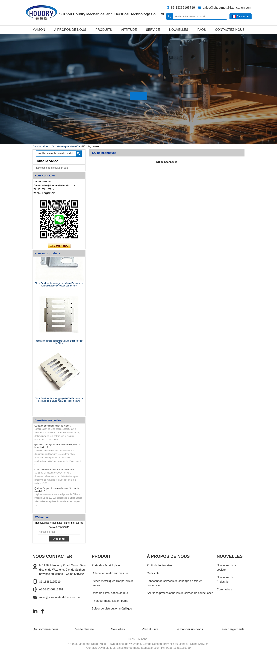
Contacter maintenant (59, 246)
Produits (103, 29)
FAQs (201, 29)
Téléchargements (232, 629)
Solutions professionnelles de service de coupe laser (180, 592)
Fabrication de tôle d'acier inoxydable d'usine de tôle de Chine (59, 342)
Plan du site (150, 629)
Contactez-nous (229, 29)
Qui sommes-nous (45, 629)
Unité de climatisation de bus (110, 592)
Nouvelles (178, 29)
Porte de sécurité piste (106, 565)
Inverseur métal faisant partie (110, 600)
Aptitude (129, 29)
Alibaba (142, 639)
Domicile (37, 146)
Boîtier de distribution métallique (112, 608)
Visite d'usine (84, 629)
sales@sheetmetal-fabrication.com (227, 7)
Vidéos (46, 146)
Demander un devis (189, 629)
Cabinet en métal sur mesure (110, 573)
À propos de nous (70, 29)
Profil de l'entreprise (159, 565)
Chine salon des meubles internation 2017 (54, 469)
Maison (39, 29)
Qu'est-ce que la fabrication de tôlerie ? (52, 426)
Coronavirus (224, 589)
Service (153, 29)
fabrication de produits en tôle (66, 146)
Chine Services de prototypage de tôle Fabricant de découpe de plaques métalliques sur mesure (59, 400)
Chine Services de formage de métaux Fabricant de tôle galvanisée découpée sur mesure (59, 284)
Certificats (153, 573)
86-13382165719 (183, 7)
